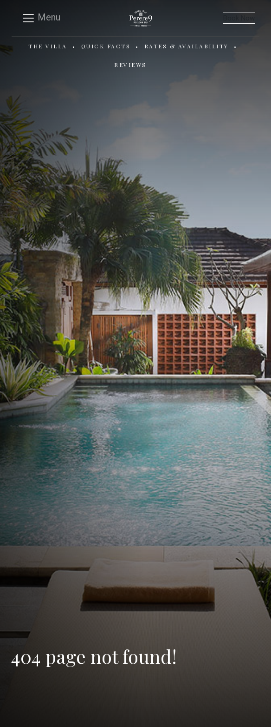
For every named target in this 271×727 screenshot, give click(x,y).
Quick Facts (106, 46)
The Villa (47, 46)
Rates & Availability (186, 46)
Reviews (130, 64)
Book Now (239, 18)
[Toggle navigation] (41, 18)
